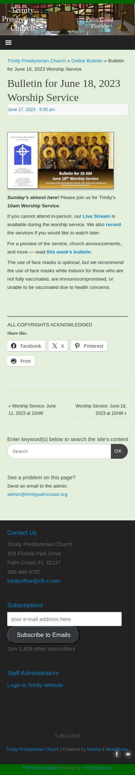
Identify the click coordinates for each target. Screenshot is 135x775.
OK (116, 450)
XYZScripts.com (98, 768)
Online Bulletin (87, 60)
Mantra (94, 749)
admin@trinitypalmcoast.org (37, 494)
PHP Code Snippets (40, 768)
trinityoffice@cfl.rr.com (33, 581)
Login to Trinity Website (35, 685)
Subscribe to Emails (44, 634)
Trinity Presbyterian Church (36, 60)
